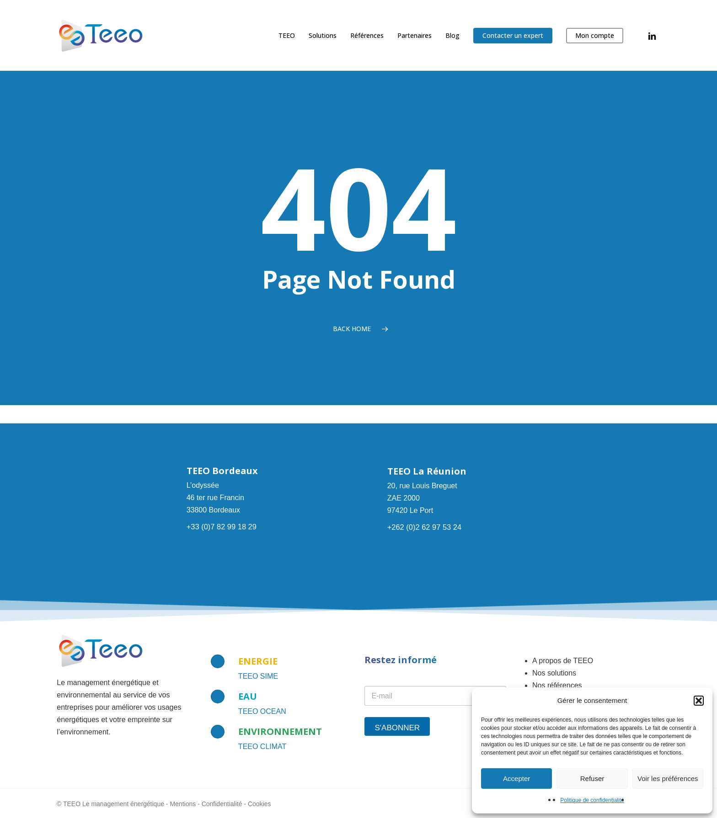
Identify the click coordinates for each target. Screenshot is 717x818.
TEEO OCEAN (262, 711)
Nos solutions (554, 673)
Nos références (557, 685)
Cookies (259, 803)
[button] (698, 700)
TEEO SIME (258, 676)
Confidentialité (222, 803)
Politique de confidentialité (592, 800)
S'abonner (397, 727)
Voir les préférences (667, 778)
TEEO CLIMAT (262, 746)
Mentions (183, 803)
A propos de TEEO (562, 661)
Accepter (516, 778)
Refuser (592, 778)
